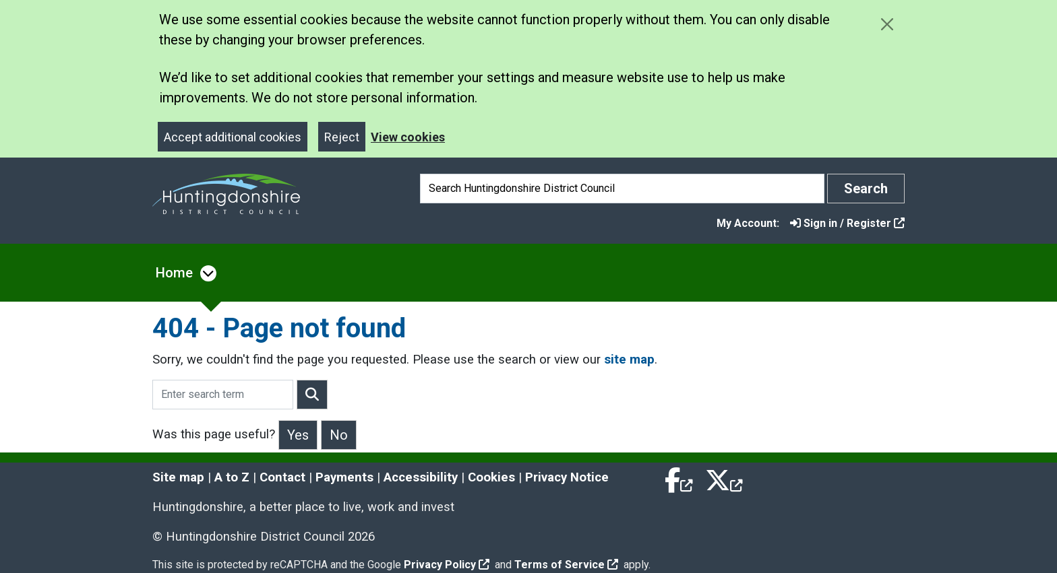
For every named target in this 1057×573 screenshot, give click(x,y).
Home (174, 273)
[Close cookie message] (887, 24)
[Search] (622, 188)
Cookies (491, 477)
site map (629, 359)
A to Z (231, 477)
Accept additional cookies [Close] (232, 137)
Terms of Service (566, 564)
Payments (344, 477)
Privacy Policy (446, 564)
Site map (178, 477)
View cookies (408, 137)
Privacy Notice (567, 477)
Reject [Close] (341, 137)
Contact (282, 477)
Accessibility (421, 477)
